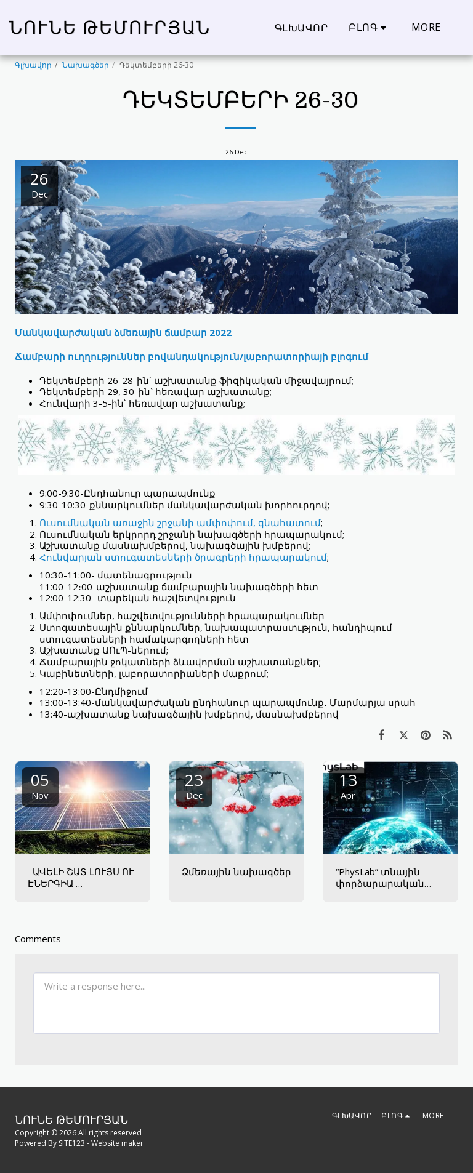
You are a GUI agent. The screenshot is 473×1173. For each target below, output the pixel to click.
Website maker (117, 1143)
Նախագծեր (85, 65)
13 (347, 785)
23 (194, 785)
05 (40, 785)
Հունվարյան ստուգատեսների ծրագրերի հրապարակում (183, 557)
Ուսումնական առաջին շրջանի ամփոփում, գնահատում (180, 522)
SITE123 (72, 1143)
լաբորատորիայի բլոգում (305, 356)
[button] (369, 27)
